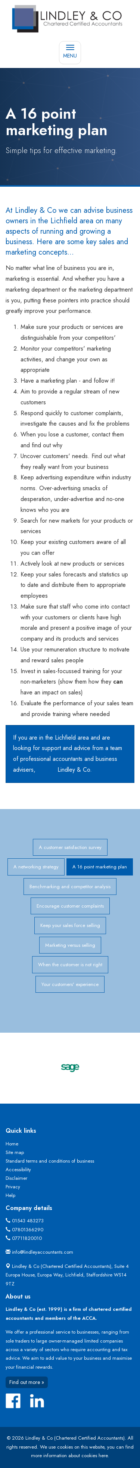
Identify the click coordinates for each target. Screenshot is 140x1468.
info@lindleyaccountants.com (42, 1252)
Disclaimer (16, 1178)
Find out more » (26, 1382)
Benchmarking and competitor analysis (70, 886)
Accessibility (18, 1169)
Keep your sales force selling (70, 925)
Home (12, 1143)
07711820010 (27, 1238)
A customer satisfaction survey (70, 847)
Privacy (13, 1186)
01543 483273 (28, 1220)
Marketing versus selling (70, 945)
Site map (15, 1152)
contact (46, 769)
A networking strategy (36, 866)
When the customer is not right (70, 964)
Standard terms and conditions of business (50, 1160)
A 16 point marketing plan (99, 866)
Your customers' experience (70, 984)
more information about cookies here (69, 1455)
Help (10, 1195)
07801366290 (27, 1229)
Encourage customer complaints (70, 905)
